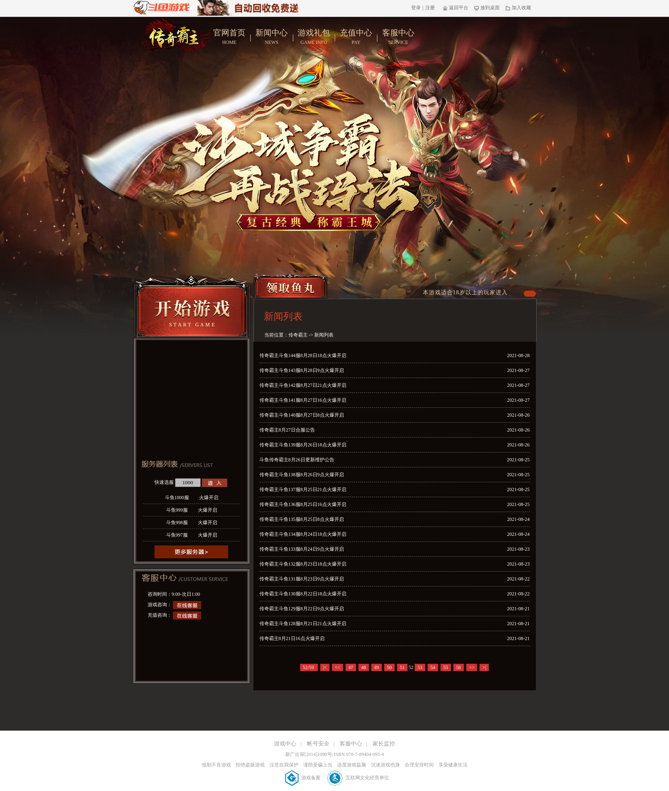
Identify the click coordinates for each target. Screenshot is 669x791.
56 (458, 667)
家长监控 (384, 744)
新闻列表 (323, 335)
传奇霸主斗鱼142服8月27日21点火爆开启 (302, 385)
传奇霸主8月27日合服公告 (287, 430)
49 (376, 667)
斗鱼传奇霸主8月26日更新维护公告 (296, 460)
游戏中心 (285, 744)
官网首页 (229, 37)
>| (484, 667)
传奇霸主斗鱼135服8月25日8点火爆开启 (301, 519)
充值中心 (356, 37)
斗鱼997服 (191, 535)
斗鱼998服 (191, 522)
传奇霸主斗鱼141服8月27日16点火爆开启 (302, 400)
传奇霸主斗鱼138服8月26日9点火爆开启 (301, 474)
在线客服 (187, 605)
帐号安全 (318, 744)
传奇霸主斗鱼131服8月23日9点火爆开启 (301, 579)
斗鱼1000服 (191, 497)
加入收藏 (518, 7)
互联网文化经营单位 (358, 778)
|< (325, 667)
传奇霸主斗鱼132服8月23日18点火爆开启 (302, 564)
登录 (416, 7)
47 (350, 667)
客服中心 (398, 37)
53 (420, 667)
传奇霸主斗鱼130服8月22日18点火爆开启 (302, 594)
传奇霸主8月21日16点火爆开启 (292, 638)
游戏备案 (303, 778)
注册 (430, 7)
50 (389, 667)
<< (337, 667)
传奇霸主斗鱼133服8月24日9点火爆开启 (301, 549)
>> (472, 667)
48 (363, 667)
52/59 (309, 667)
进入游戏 (214, 483)
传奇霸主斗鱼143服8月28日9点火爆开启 (301, 370)
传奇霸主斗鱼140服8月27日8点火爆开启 (301, 415)
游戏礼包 (314, 37)
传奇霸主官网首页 (177, 35)
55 (445, 667)
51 (402, 667)
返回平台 (455, 7)
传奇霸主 (298, 335)
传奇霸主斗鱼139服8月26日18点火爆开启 (302, 445)
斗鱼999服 (191, 510)
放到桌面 (487, 7)
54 (432, 667)
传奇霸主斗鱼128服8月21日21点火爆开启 (302, 623)
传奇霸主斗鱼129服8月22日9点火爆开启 (301, 608)
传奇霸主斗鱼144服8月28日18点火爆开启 (302, 355)
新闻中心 (272, 37)
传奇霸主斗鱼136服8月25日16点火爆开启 (302, 504)
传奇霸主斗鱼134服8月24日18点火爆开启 (302, 534)
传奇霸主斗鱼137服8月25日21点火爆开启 (302, 489)
